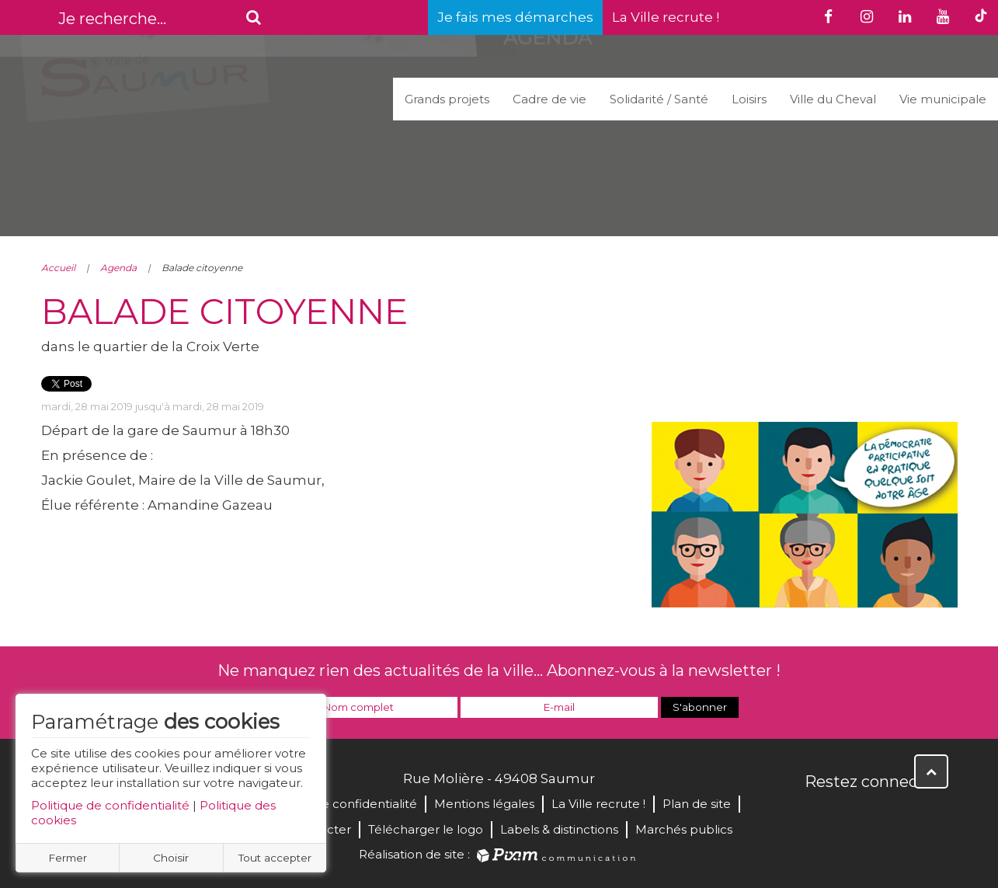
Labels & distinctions (559, 829)
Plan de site (696, 803)
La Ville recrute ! (665, 17)
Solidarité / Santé (659, 99)
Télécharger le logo (425, 829)
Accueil (58, 267)
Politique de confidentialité (110, 805)
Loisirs (749, 99)
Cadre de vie (549, 99)
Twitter (852, 815)
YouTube (886, 815)
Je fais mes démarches (515, 17)
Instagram (920, 815)
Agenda (118, 267)
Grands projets (447, 99)
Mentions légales (484, 803)
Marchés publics (683, 829)
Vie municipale (942, 99)
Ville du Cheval (833, 99)
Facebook (818, 815)
